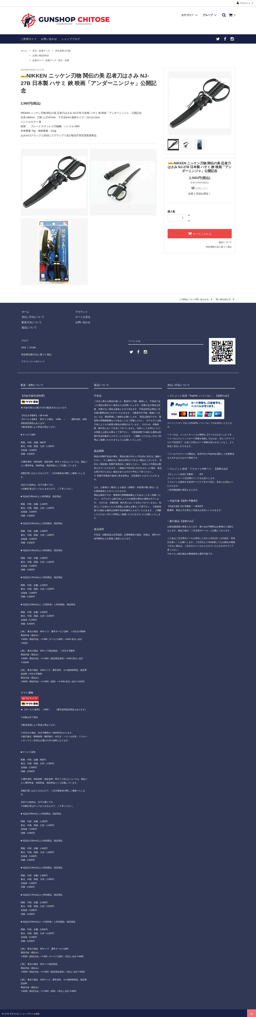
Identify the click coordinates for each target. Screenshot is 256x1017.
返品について (225, 242)
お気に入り (199, 188)
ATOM (31, 345)
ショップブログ (70, 39)
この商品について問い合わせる (196, 299)
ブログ (24, 339)
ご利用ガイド (29, 39)
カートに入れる (199, 234)
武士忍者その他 (62, 50)
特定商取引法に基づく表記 (219, 247)
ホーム (24, 50)
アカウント (245, 2)
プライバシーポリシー (33, 355)
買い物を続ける (225, 299)
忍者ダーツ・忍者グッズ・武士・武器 (51, 60)
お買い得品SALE (41, 55)
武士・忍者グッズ (41, 50)
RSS (23, 345)
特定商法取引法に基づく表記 (37, 350)
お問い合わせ (49, 39)
